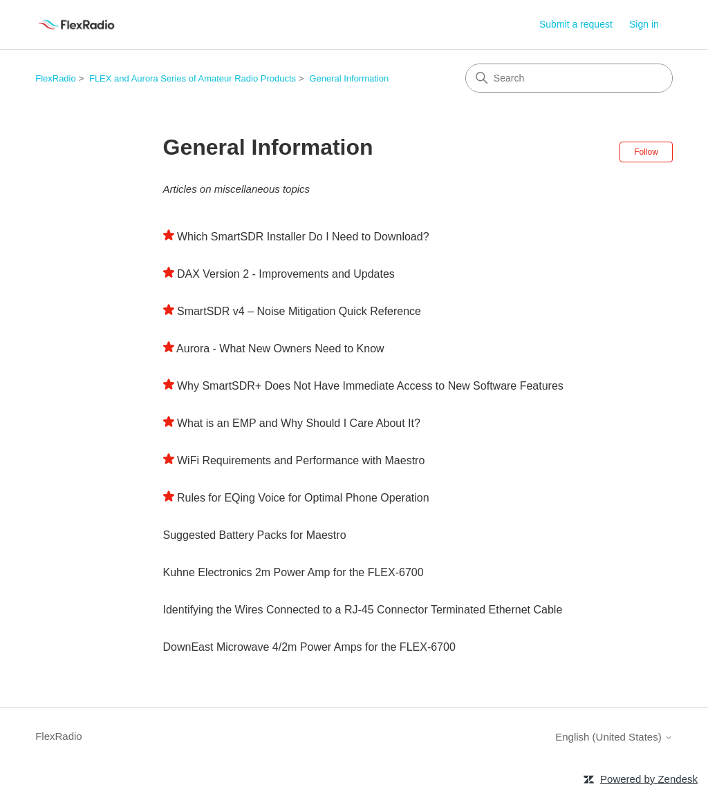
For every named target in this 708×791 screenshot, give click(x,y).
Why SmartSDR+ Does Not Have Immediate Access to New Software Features (370, 386)
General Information (349, 78)
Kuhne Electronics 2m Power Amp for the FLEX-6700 (293, 572)
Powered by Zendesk (649, 779)
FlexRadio (55, 78)
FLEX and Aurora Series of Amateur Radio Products (192, 78)
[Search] (569, 78)
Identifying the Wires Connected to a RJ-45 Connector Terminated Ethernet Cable (363, 610)
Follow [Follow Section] (646, 152)
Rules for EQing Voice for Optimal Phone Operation (303, 498)
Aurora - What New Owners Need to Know (280, 348)
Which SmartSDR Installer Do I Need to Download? (303, 236)
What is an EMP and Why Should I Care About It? (298, 423)
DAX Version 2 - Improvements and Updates (286, 274)
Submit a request (576, 24)
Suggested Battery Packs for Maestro (254, 535)
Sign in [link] (644, 24)
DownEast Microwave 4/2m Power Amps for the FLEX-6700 (309, 647)
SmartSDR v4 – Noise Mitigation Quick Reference (299, 311)
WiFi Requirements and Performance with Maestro (301, 460)
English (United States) (614, 737)
